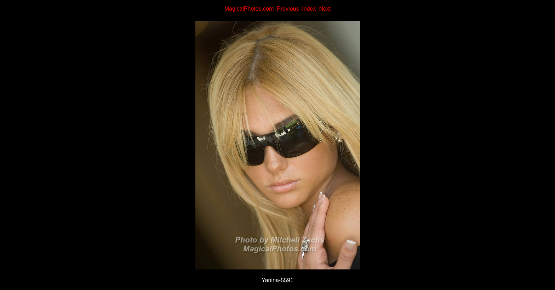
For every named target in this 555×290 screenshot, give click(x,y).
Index (309, 9)
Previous (288, 9)
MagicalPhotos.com (249, 9)
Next (325, 9)
